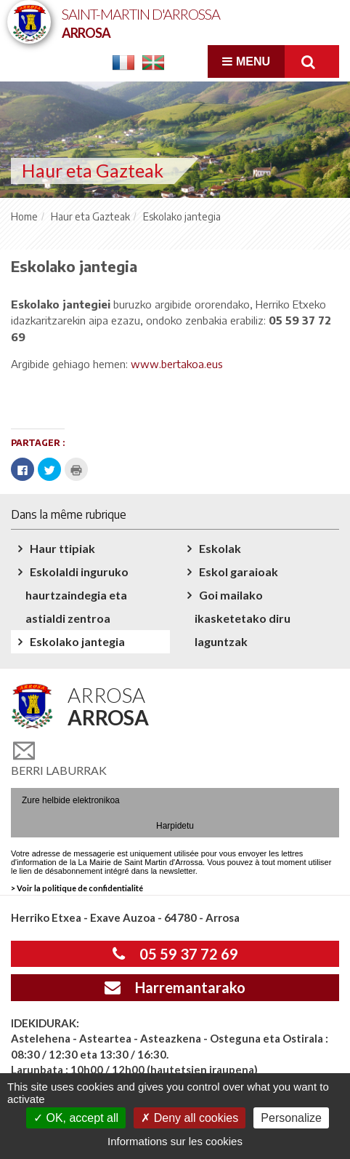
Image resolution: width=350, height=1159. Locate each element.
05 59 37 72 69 (175, 954)
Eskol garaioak (238, 571)
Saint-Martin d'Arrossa (141, 22)
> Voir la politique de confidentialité (77, 888)
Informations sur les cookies (175, 1141)
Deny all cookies (189, 1118)
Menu (246, 61)
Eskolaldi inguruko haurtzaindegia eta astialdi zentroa (77, 595)
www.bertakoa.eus (177, 363)
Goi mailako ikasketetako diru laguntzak (242, 618)
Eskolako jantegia (77, 641)
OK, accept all (75, 1118)
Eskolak (220, 548)
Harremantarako (175, 987)
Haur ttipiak (62, 548)
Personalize (291, 1118)
